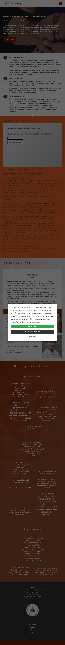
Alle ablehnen (32, 336)
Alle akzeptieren (32, 326)
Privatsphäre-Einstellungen (41, 319)
